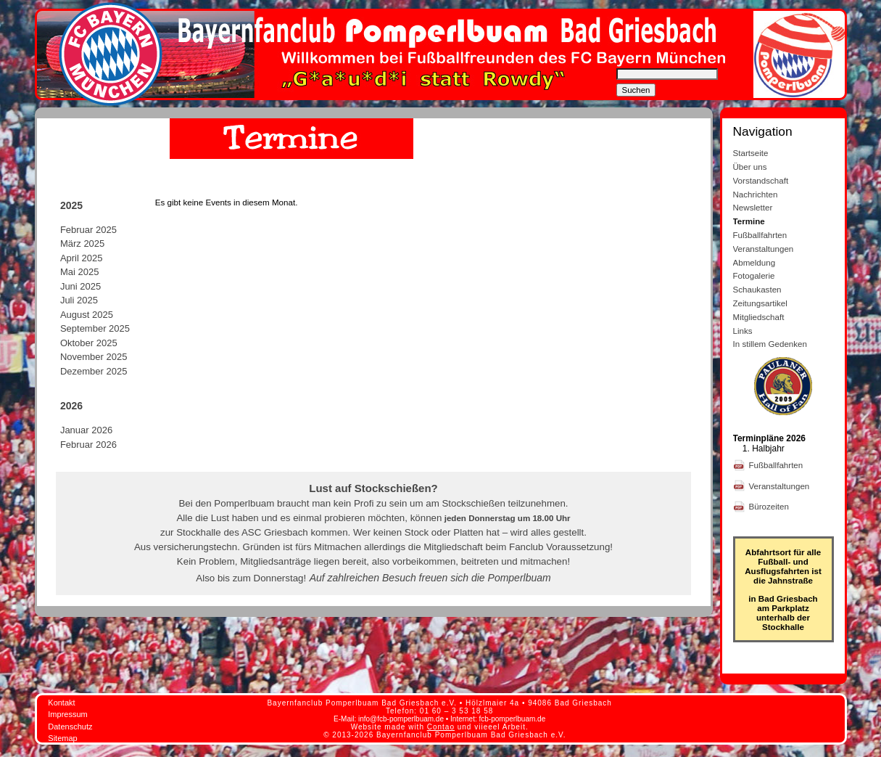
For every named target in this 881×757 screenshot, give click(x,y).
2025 (71, 205)
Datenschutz (70, 726)
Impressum (67, 714)
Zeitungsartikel (760, 303)
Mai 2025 (79, 271)
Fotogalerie (754, 275)
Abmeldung (754, 262)
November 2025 (94, 356)
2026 (71, 406)
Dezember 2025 (94, 371)
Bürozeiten (770, 506)
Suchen (636, 90)
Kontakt (61, 702)
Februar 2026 (88, 444)
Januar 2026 (86, 430)
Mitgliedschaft (759, 317)
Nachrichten (755, 194)
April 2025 (81, 258)
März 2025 (82, 243)
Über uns (750, 166)
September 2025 (95, 328)
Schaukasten (757, 289)
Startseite (751, 152)
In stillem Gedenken (770, 343)
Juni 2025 (80, 286)
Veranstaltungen (763, 248)
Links (743, 330)
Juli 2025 (79, 300)
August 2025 (86, 314)
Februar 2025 (88, 229)
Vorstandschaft (761, 180)
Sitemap (62, 738)
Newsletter (753, 207)
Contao (441, 727)
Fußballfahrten (760, 235)
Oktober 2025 (88, 342)
